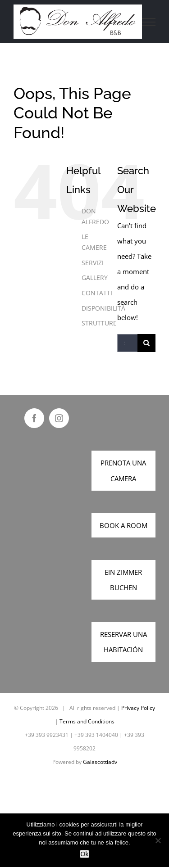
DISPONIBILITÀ (103, 308)
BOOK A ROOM (123, 525)
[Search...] (127, 343)
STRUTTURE (99, 323)
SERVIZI (93, 262)
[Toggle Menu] (149, 22)
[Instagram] (59, 418)
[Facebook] (34, 418)
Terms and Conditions (86, 721)
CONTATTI (97, 293)
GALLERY (95, 277)
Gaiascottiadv (100, 762)
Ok (85, 854)
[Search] (146, 343)
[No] (157, 840)
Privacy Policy (138, 708)
